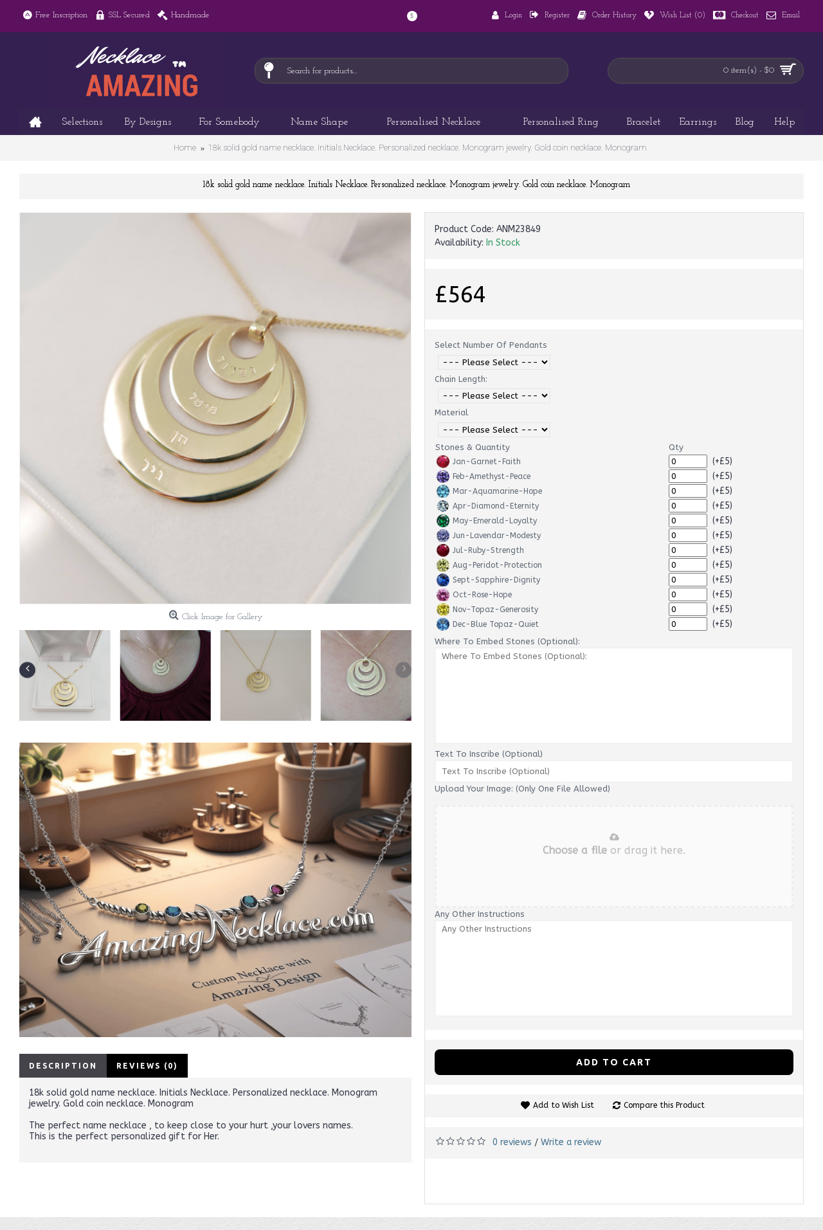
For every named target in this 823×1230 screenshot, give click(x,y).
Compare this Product (664, 1105)
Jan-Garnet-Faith (479, 461)
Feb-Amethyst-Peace (483, 476)
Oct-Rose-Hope (474, 594)
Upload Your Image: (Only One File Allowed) (522, 788)
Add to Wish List (563, 1105)
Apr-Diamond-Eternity (488, 506)
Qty (676, 447)
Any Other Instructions (480, 914)
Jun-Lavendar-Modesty (489, 535)
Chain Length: (461, 379)
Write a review (571, 1142)
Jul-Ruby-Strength (480, 550)
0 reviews (512, 1142)
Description (63, 1066)
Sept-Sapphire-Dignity (488, 580)
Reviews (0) (147, 1066)
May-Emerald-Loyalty (487, 520)
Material (451, 412)
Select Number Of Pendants (491, 345)
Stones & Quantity (472, 447)
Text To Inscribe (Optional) (489, 754)
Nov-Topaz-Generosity (487, 609)
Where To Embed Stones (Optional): (507, 641)
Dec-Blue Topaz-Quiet (488, 624)
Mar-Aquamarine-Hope (489, 491)
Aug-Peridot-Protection (489, 565)
